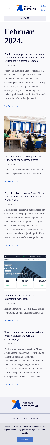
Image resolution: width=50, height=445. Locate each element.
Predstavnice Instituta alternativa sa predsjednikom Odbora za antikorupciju (24, 336)
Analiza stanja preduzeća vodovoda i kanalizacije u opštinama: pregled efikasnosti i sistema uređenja (24, 57)
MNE (43, 6)
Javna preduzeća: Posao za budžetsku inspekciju (19, 297)
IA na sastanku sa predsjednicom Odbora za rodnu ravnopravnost (22, 158)
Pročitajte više (11, 106)
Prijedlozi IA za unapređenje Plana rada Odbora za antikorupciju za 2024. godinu (24, 196)
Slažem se (25, 440)
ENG (43, 10)
